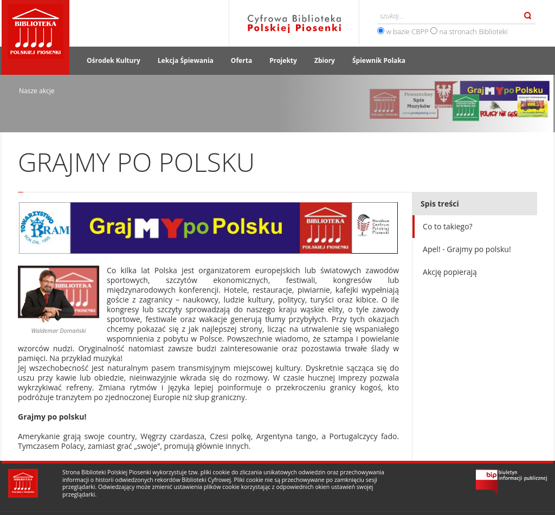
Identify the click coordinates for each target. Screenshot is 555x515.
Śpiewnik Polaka (378, 60)
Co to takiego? (448, 226)
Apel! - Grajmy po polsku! (467, 249)
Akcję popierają (450, 272)
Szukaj (527, 15)
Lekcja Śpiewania (186, 60)
